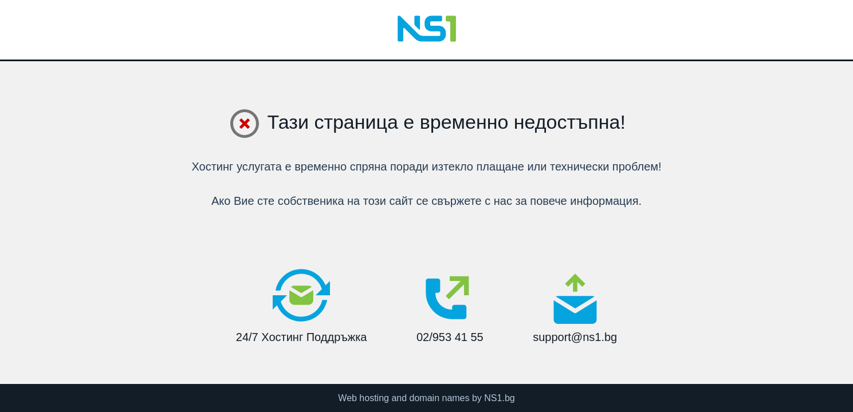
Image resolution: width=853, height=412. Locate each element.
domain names (440, 398)
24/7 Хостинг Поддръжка (301, 305)
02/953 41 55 (450, 305)
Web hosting (363, 398)
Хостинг (212, 166)
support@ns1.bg (575, 307)
